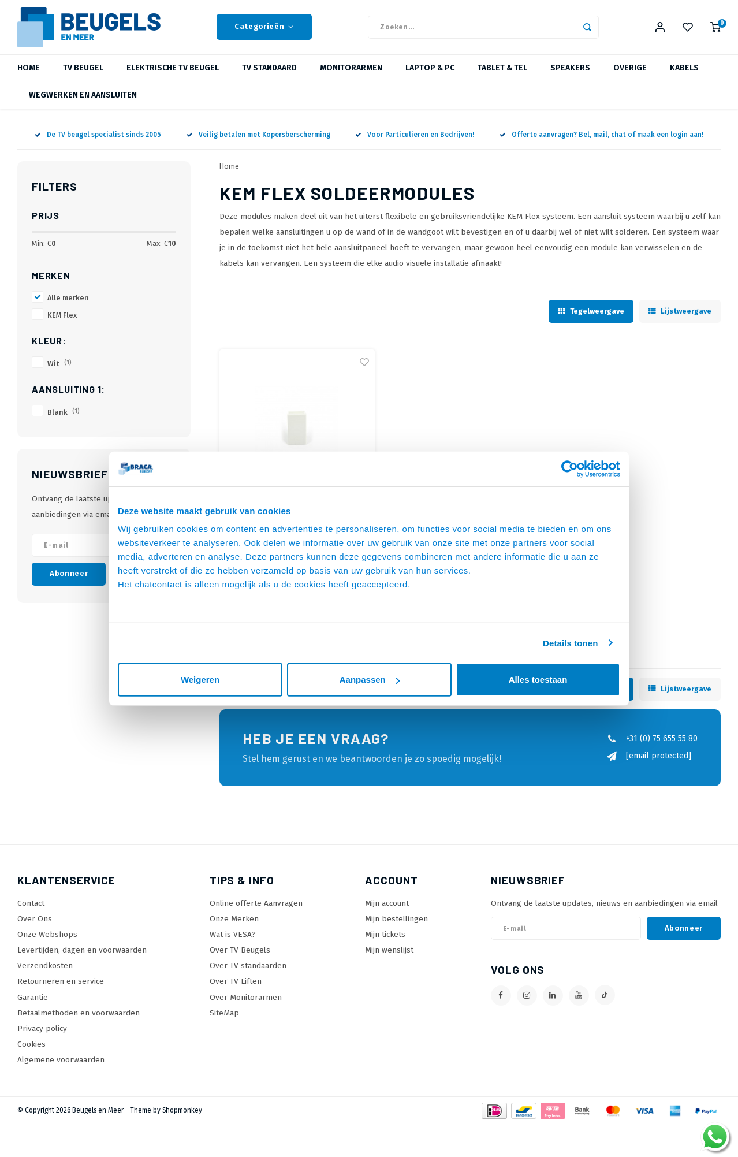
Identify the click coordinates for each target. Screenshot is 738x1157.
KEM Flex (62, 324)
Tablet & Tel (502, 78)
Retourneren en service (60, 990)
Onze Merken (234, 928)
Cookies (31, 1053)
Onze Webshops (47, 943)
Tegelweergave (591, 320)
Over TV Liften (236, 990)
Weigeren (200, 679)
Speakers (570, 78)
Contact (30, 912)
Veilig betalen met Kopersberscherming (258, 144)
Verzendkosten (45, 975)
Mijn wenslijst (389, 959)
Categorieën (264, 31)
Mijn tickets (385, 943)
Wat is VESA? (233, 943)
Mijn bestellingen (396, 928)
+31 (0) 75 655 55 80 (652, 748)
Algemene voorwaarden (61, 1069)
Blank (63, 421)
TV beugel (83, 78)
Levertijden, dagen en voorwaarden (82, 959)
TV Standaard (269, 78)
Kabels (684, 78)
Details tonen (570, 643)
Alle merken (68, 307)
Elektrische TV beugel (172, 78)
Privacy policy (42, 1038)
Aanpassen (370, 679)
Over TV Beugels (240, 959)
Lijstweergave (679, 320)
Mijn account (387, 912)
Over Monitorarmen (246, 1006)
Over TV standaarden (248, 975)
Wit (59, 373)
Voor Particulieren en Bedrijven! (414, 144)
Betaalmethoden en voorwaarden (78, 1022)
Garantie (32, 1006)
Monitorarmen (351, 78)
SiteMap (224, 1022)
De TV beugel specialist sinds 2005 (98, 144)
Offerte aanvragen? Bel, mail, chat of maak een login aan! (601, 144)
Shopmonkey (182, 1119)
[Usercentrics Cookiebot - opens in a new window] (569, 468)
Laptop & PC (429, 78)
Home (28, 78)
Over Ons (34, 928)
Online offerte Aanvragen (256, 912)
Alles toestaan (538, 679)
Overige (630, 78)
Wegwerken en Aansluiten (83, 105)
